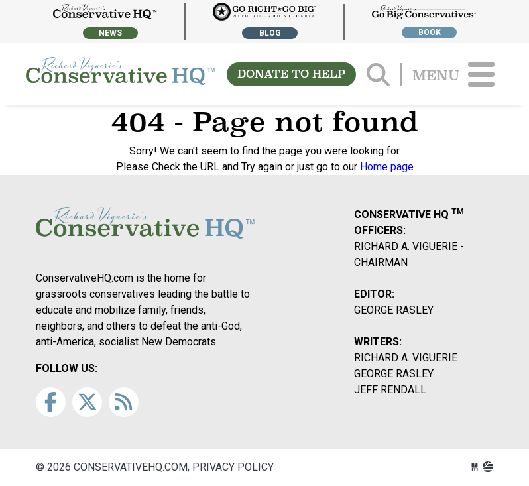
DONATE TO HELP (291, 74)
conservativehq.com (120, 74)
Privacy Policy (233, 467)
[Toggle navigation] (481, 74)
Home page (387, 166)
